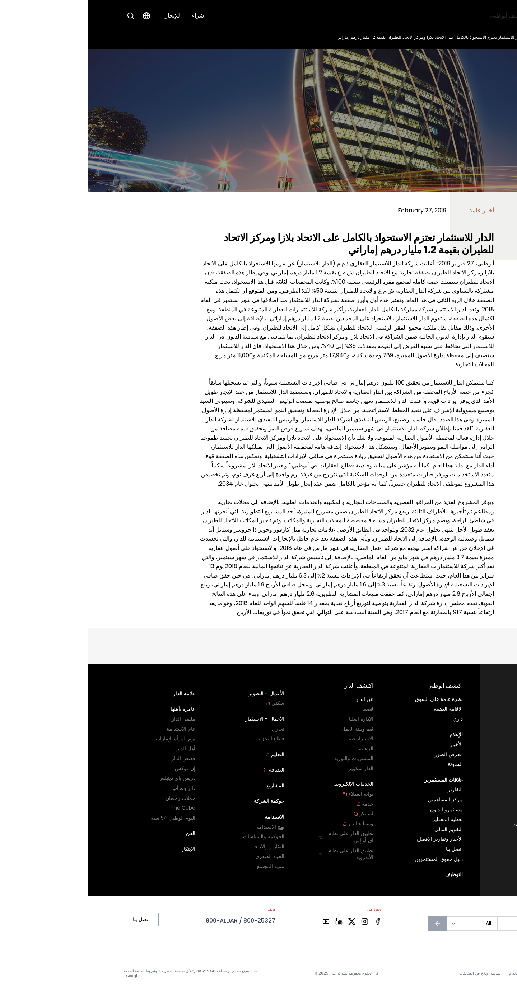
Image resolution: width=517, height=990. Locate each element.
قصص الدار (95, 758)
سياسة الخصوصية (468, 973)
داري (370, 719)
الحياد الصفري (181, 856)
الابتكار (100, 849)
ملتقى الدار (95, 719)
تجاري (475, 754)
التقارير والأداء (181, 846)
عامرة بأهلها (95, 709)
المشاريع (187, 785)
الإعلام (353, 15)
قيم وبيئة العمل (269, 729)
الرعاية (278, 748)
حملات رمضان (92, 798)
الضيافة (185, 770)
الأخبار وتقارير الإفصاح (352, 839)
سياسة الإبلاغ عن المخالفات (452, 824)
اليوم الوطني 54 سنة (85, 818)
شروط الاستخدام (434, 973)
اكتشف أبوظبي (426, 15)
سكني (471, 694)
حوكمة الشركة (181, 801)
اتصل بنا (473, 814)
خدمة (276, 804)
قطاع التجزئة (182, 738)
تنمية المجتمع (182, 866)
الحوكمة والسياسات (175, 836)
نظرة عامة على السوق (351, 699)
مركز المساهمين (357, 799)
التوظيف (271, 15)
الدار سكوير (273, 768)
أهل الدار (98, 748)
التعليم (186, 754)
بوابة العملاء (270, 794)
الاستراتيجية (273, 738)
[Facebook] (289, 921)
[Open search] (43, 16)
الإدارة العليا (273, 719)
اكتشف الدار (384, 15)
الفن (102, 833)
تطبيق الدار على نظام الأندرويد (258, 854)
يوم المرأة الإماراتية (86, 738)
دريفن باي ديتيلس (88, 778)
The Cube (95, 808)
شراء (110, 15)
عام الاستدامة (93, 729)
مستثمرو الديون (358, 809)
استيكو (275, 813)
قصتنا (279, 709)
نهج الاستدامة (182, 827)
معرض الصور (361, 754)
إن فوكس (97, 768)
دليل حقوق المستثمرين (351, 859)
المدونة (367, 764)
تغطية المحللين (359, 819)
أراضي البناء (468, 704)
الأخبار (452, 37)
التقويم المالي (360, 829)
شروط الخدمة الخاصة (52, 971)
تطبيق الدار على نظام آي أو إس (258, 837)
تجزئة (475, 764)
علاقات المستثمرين (313, 15)
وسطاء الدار (269, 823)
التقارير (367, 789)
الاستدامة (186, 817)
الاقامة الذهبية (360, 709)
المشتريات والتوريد (265, 758)
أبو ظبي (473, 795)
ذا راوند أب (95, 788)
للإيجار (84, 15)
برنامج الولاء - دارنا (458, 804)
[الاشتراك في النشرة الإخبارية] (349, 923)
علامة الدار (96, 693)
